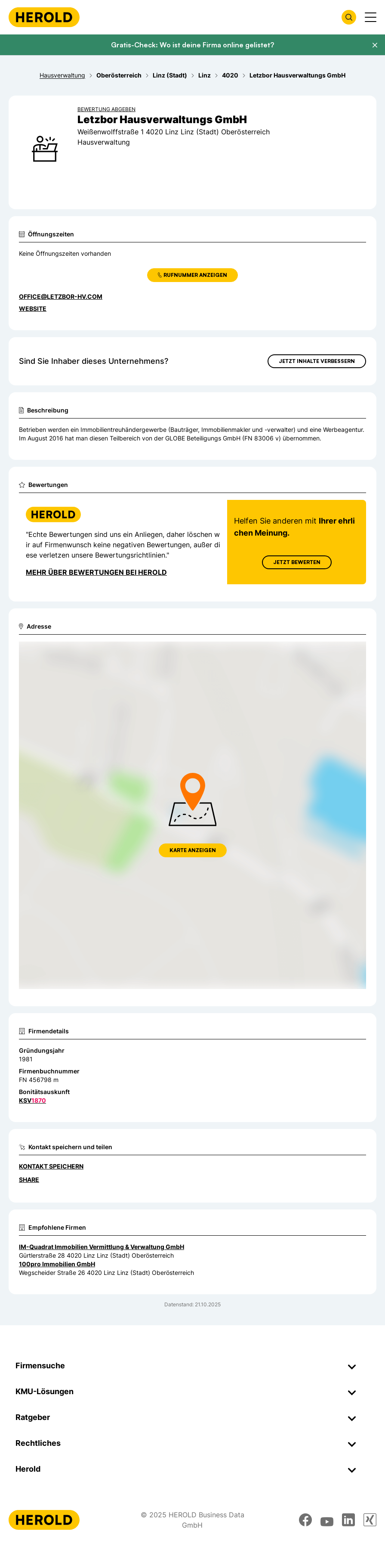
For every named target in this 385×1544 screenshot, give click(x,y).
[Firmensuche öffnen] (349, 17)
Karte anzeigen (192, 850)
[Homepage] (44, 17)
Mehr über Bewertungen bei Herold (96, 572)
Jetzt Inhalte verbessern (317, 361)
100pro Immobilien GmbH (57, 1264)
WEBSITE (32, 308)
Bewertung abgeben (106, 109)
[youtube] (326, 1520)
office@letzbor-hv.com (60, 296)
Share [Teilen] (29, 1179)
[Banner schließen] (375, 45)
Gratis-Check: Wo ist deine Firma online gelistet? (192, 44)
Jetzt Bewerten (296, 562)
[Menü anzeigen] (370, 17)
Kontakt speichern (51, 1166)
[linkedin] (348, 1520)
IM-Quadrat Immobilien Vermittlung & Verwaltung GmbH (101, 1246)
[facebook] (305, 1520)
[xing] (369, 1520)
